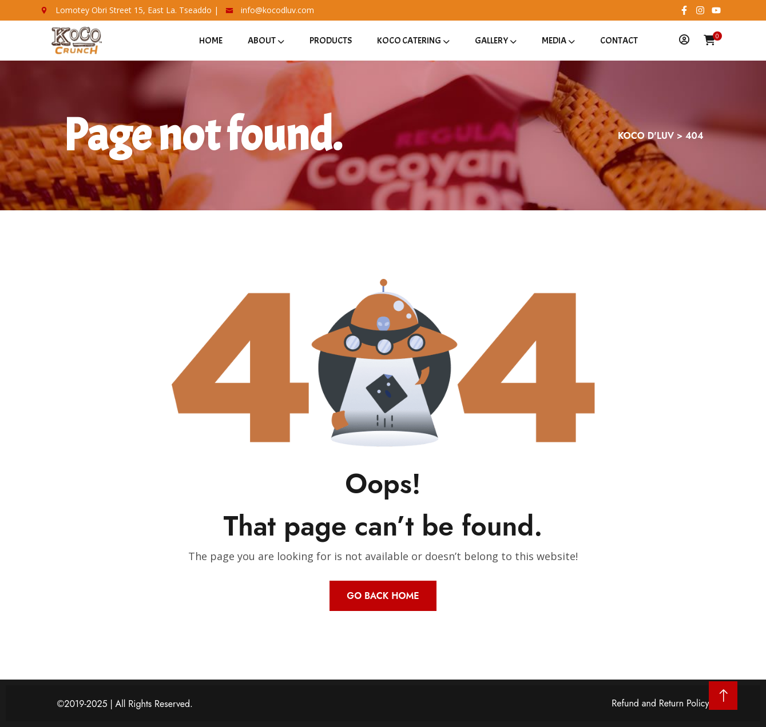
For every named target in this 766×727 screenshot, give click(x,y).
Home (211, 40)
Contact (619, 40)
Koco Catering (409, 40)
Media (554, 40)
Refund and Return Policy (660, 703)
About (262, 40)
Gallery (491, 40)
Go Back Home (383, 595)
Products (330, 40)
